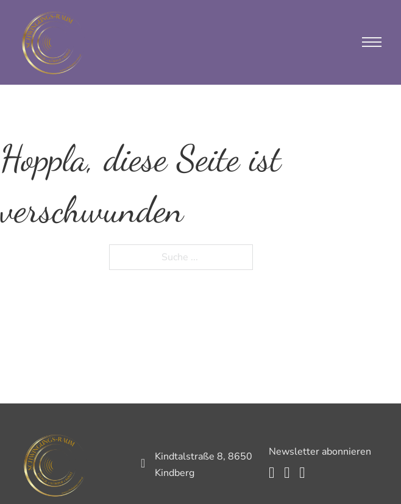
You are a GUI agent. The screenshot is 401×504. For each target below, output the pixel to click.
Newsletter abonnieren (320, 451)
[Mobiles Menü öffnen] (371, 42)
